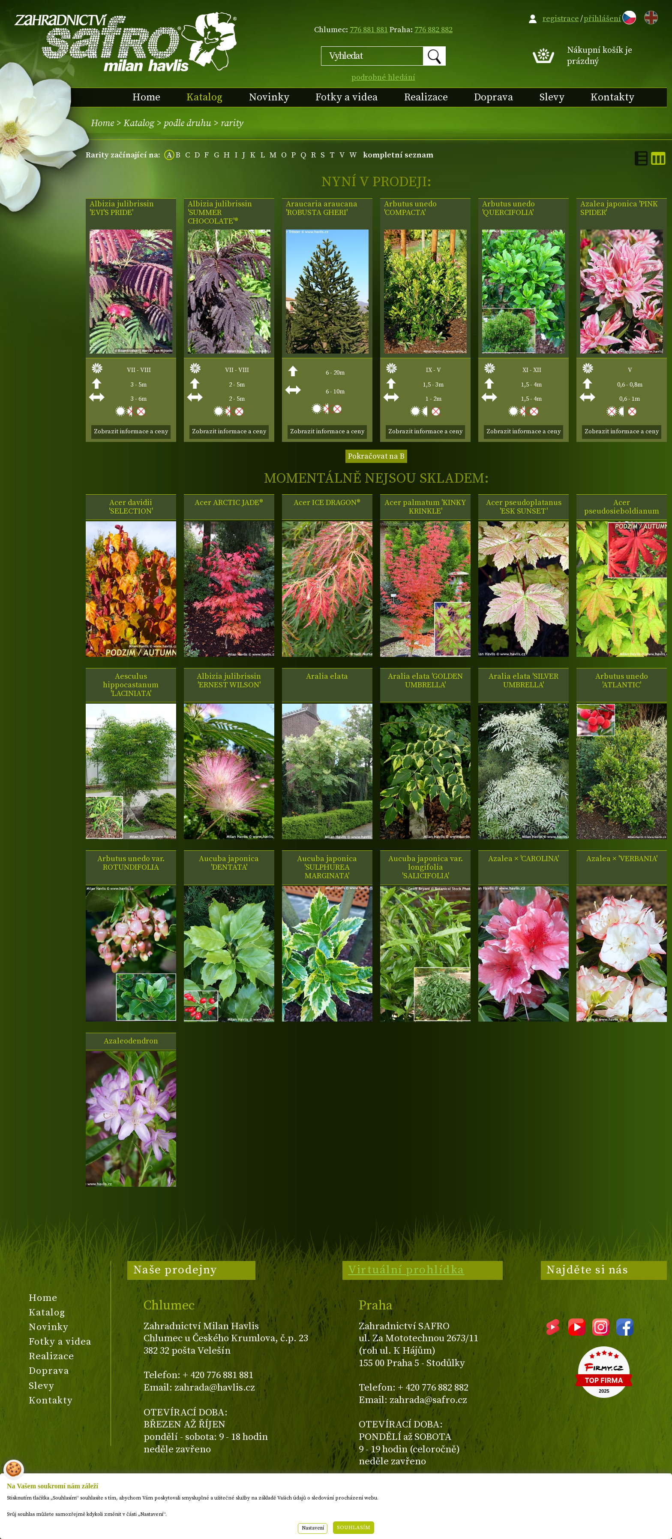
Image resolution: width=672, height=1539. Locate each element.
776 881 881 (369, 30)
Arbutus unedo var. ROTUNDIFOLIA (131, 863)
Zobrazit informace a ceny (131, 431)
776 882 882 (433, 30)
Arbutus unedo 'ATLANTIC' (621, 680)
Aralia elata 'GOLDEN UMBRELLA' (425, 680)
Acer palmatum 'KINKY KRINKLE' (425, 507)
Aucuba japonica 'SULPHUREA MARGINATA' (327, 867)
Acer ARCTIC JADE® (229, 503)
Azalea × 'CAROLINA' (523, 859)
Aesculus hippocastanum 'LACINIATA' (131, 685)
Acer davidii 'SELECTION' (131, 507)
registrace (561, 19)
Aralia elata (327, 676)
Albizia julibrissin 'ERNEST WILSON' (229, 680)
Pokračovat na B (376, 456)
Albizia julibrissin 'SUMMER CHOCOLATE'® (220, 213)
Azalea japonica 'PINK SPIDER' (619, 208)
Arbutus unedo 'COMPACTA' (410, 208)
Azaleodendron (131, 1041)
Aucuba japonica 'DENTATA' (229, 863)
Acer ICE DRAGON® (327, 503)
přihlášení (602, 19)
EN (649, 16)
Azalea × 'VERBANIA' (621, 859)
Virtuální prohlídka (406, 1270)
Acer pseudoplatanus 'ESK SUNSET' (523, 507)
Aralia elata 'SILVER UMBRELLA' (523, 680)
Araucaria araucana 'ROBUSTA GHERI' (321, 208)
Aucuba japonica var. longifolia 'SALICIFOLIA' (425, 867)
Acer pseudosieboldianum (621, 507)
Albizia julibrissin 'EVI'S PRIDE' (122, 208)
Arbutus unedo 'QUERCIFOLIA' (508, 208)
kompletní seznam (398, 155)
